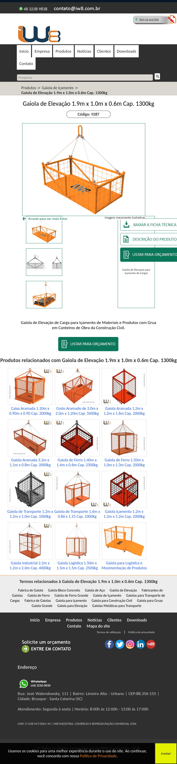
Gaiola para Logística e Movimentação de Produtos (124, 565)
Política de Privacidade (98, 755)
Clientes (104, 51)
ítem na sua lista (149, 19)
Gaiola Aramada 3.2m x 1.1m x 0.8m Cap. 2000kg (30, 462)
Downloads (126, 51)
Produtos (63, 51)
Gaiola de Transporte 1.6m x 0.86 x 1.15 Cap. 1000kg (77, 514)
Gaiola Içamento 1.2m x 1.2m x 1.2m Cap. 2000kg (124, 514)
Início (24, 51)
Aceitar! (166, 753)
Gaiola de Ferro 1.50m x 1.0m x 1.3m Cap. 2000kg (124, 462)
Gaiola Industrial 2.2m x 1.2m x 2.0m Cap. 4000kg (30, 565)
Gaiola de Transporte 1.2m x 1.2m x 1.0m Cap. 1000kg (30, 514)
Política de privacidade (141, 632)
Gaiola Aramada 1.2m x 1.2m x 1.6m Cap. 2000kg (124, 411)
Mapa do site (98, 626)
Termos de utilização (109, 632)
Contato (26, 63)
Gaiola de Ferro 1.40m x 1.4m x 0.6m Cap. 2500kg (77, 462)
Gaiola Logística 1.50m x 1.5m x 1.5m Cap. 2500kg (77, 565)
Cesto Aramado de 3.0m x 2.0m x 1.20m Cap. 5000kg (77, 411)
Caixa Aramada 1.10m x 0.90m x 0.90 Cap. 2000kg (30, 411)
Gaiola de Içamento (58, 87)
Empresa (41, 51)
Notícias (84, 51)
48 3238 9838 (33, 8)
